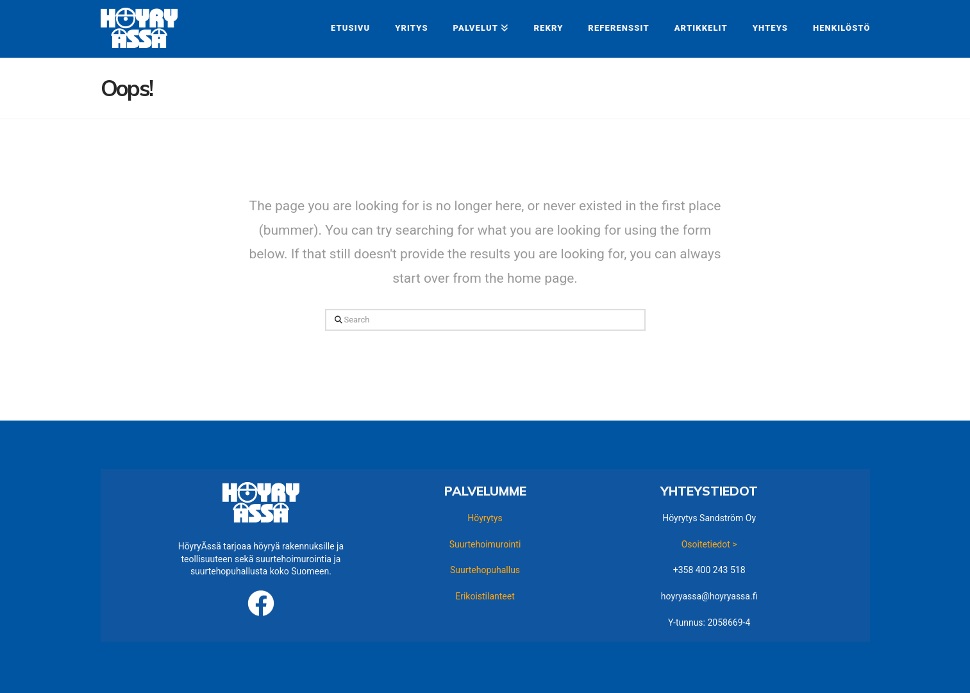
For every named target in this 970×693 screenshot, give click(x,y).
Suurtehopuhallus (485, 570)
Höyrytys (484, 518)
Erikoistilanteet (485, 596)
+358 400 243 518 (709, 570)
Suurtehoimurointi (485, 544)
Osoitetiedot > (709, 544)
